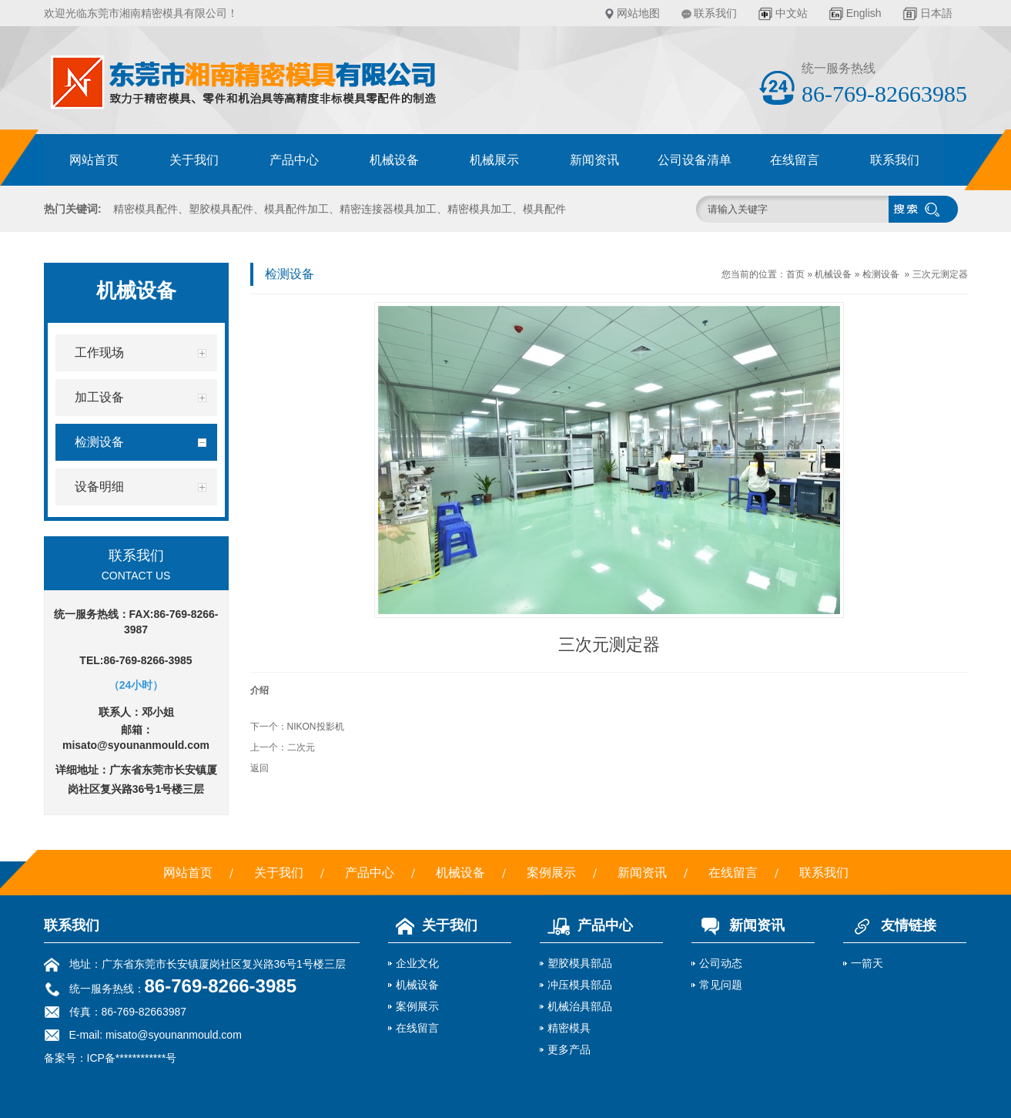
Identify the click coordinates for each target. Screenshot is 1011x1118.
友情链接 (889, 925)
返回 (259, 768)
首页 (795, 274)
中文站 (791, 13)
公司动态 (720, 963)
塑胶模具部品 (579, 963)
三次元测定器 (940, 274)
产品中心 (294, 159)
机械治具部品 (579, 1006)
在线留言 (794, 159)
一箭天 (867, 963)
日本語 (936, 13)
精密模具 (569, 1028)
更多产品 (569, 1049)
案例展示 (551, 872)
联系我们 (715, 13)
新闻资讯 (594, 159)
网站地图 (638, 13)
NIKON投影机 (315, 726)
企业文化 (417, 963)
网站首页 (94, 159)
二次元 (301, 747)
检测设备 (880, 274)
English (864, 13)
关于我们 (194, 159)
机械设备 (394, 159)
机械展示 (494, 159)
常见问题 (720, 985)
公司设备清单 (694, 159)
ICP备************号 (132, 1058)
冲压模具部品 (579, 985)
